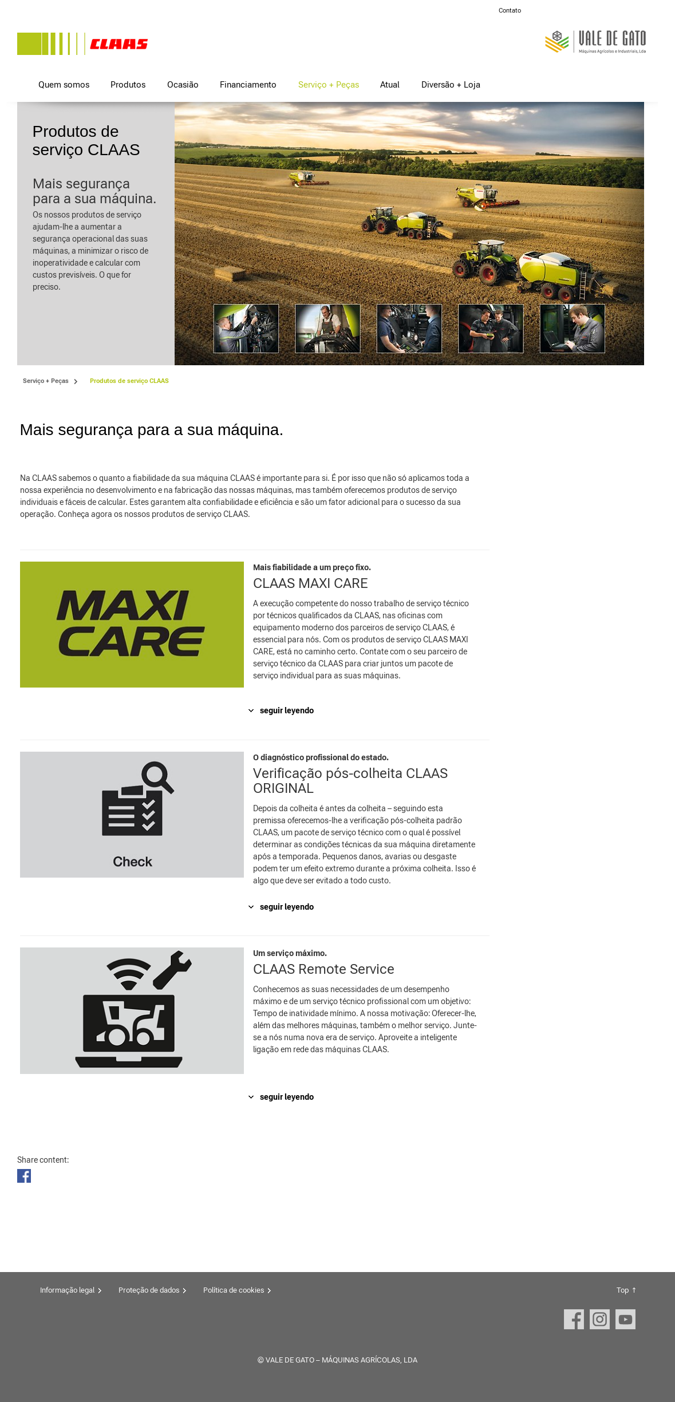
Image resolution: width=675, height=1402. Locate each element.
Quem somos (63, 84)
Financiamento (248, 84)
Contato (510, 10)
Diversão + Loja (450, 84)
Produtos (127, 84)
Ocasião (183, 84)
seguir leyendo (287, 710)
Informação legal (67, 1290)
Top (623, 1290)
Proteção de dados (149, 1290)
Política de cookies (233, 1290)
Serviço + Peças (328, 84)
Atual (390, 84)
